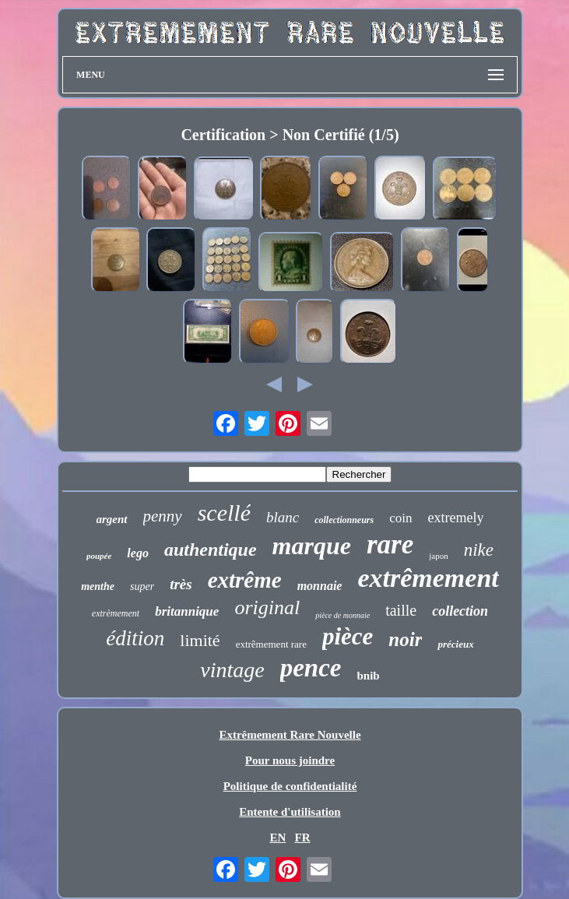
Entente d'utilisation (289, 812)
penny (162, 516)
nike (478, 550)
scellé (224, 512)
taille (400, 610)
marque (311, 546)
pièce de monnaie (342, 615)
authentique (210, 549)
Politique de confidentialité (290, 786)
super (142, 586)
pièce (347, 636)
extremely (456, 517)
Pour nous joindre (290, 760)
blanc (282, 517)
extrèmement (115, 613)
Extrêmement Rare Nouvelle (289, 735)
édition (135, 638)
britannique (187, 611)
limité (200, 640)
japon (438, 555)
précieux (455, 644)
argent (112, 519)
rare (390, 544)
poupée (98, 555)
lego (138, 553)
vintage (232, 670)
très (181, 584)
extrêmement (427, 578)
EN (277, 837)
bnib (368, 675)
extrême (245, 579)
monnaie (319, 585)
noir (405, 639)
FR (303, 837)
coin (400, 518)
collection (460, 611)
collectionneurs (344, 519)
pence (311, 668)
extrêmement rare (271, 644)
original (267, 607)
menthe (97, 586)
